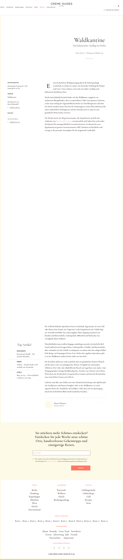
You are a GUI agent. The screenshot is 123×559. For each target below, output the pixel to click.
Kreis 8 (72, 521)
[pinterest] (64, 548)
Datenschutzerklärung (52, 461)
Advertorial (89, 58)
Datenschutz (55, 537)
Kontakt (53, 531)
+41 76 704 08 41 (12, 119)
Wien (39, 10)
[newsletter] (69, 548)
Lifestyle (31, 6)
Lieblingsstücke (89, 490)
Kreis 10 (87, 521)
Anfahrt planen (14, 107)
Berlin (6, 10)
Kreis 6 (56, 521)
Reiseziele (61, 490)
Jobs (67, 534)
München (32, 10)
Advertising (58, 534)
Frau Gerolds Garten (64, 121)
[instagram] (59, 548)
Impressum (69, 537)
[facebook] (54, 548)
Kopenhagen (22, 10)
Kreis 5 (49, 521)
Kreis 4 (41, 521)
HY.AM (73, 554)
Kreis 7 (64, 521)
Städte (7, 6)
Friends (74, 534)
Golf (88, 496)
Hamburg (13, 10)
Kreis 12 (104, 521)
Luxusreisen (19, 6)
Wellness (61, 493)
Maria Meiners (80, 53)
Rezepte (88, 500)
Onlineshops (88, 493)
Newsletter (76, 531)
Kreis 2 (26, 521)
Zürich (45, 10)
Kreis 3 (33, 521)
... (8, 116)
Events (49, 534)
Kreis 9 (79, 521)
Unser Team (64, 531)
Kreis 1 (18, 521)
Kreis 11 (96, 521)
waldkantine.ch (14, 122)
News (88, 503)
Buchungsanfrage (61, 500)
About (45, 531)
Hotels (61, 496)
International (54, 10)
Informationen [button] (61, 526)
